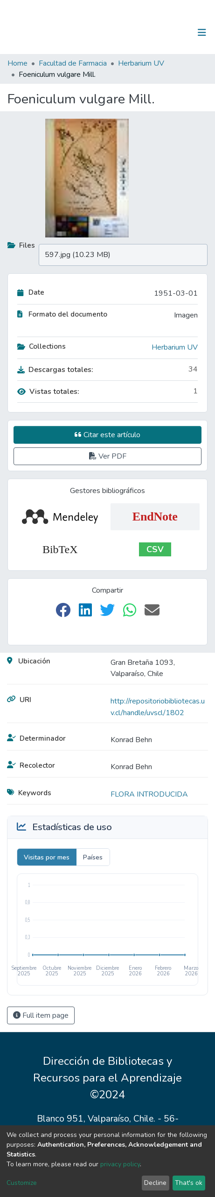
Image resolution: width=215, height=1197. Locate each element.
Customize (22, 1182)
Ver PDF (107, 456)
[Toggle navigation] (202, 32)
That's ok (188, 1182)
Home (17, 63)
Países (93, 857)
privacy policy (120, 1164)
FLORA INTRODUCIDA (149, 794)
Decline (155, 1182)
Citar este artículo (107, 435)
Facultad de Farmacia (73, 63)
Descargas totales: (55, 370)
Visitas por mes (46, 857)
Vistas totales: (48, 391)
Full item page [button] (41, 1015)
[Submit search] (154, 32)
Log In (172, 32)
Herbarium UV (141, 63)
